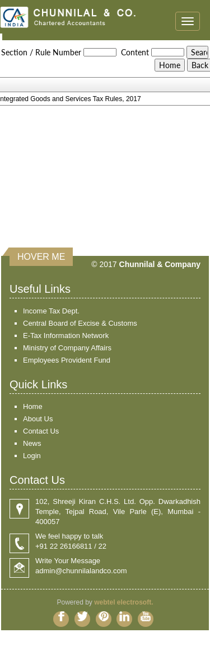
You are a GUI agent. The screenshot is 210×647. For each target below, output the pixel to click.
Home (33, 406)
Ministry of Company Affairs (67, 348)
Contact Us (41, 431)
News (32, 443)
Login (32, 455)
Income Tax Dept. (51, 311)
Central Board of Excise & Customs (80, 323)
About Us (38, 419)
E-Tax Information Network (66, 335)
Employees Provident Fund (66, 360)
